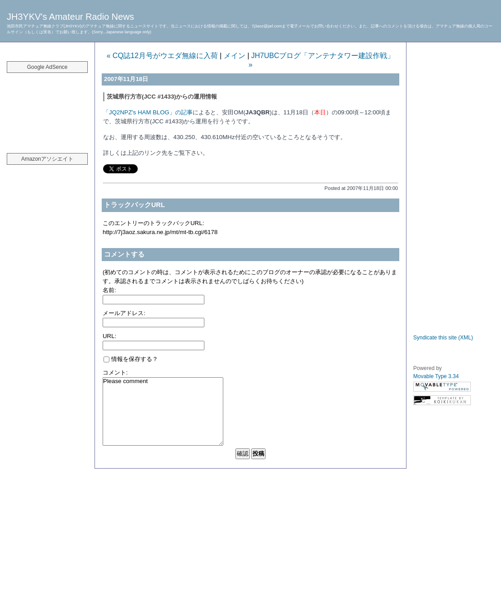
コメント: (115, 372)
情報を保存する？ (131, 359)
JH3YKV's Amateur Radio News (70, 17)
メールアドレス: (124, 313)
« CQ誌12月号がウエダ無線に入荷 (162, 55)
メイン (234, 55)
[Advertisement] (47, 108)
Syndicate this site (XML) (443, 337)
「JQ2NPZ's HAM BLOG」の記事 (148, 112)
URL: (109, 336)
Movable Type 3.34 (436, 376)
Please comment (163, 411)
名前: (109, 290)
